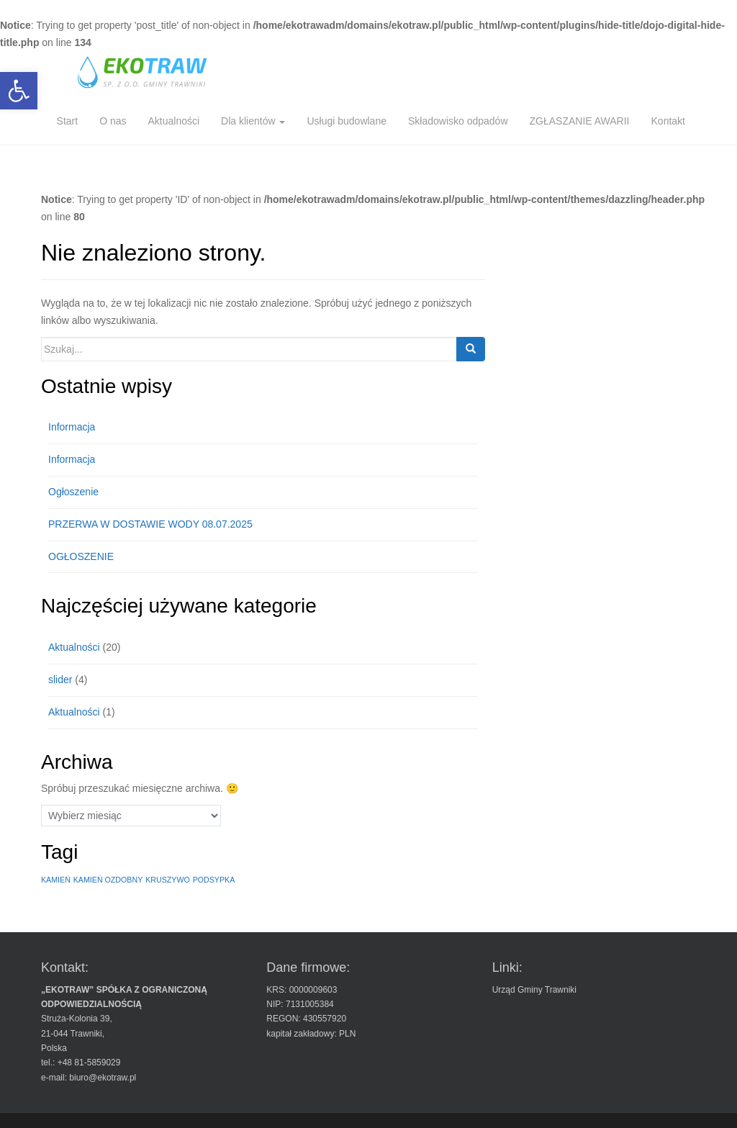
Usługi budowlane (346, 121)
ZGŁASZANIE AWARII (580, 121)
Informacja (71, 427)
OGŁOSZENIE (81, 556)
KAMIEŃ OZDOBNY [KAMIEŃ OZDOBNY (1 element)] (108, 879)
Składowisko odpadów (458, 121)
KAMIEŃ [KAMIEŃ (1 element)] (56, 879)
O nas (112, 121)
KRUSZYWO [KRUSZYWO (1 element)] (167, 879)
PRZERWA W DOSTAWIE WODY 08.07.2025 (150, 524)
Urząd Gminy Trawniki (534, 990)
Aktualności (173, 121)
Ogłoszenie (73, 491)
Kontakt (668, 121)
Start (67, 121)
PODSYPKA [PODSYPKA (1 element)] (214, 879)
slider (60, 679)
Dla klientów (253, 121)
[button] (18, 90)
